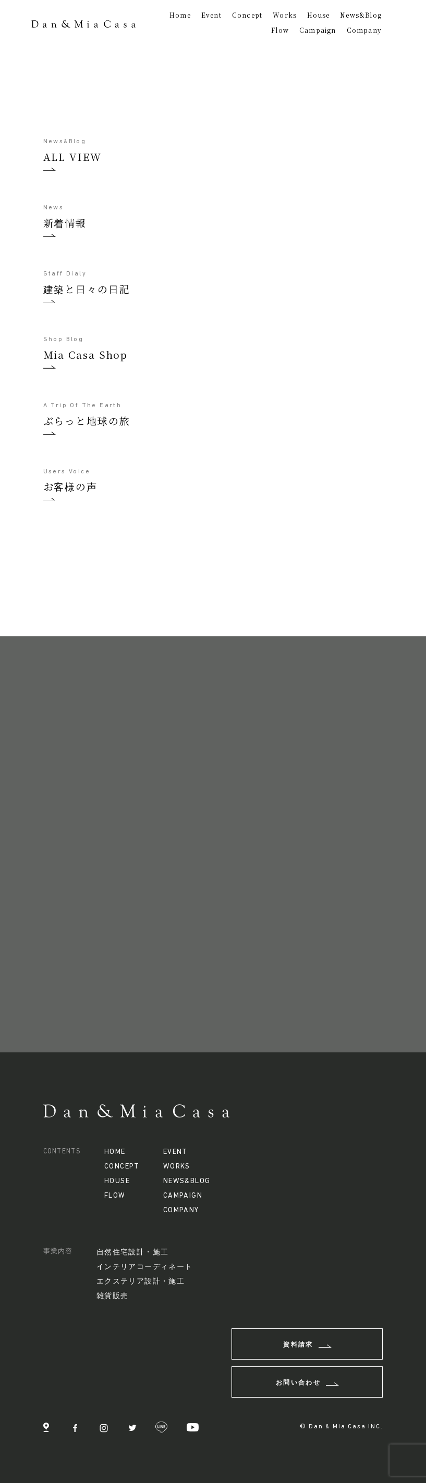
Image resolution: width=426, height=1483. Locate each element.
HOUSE (117, 1181)
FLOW (115, 1196)
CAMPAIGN (182, 1196)
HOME (115, 1152)
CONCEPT (122, 1167)
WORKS (176, 1167)
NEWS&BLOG (187, 1181)
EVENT (175, 1152)
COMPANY (181, 1210)
